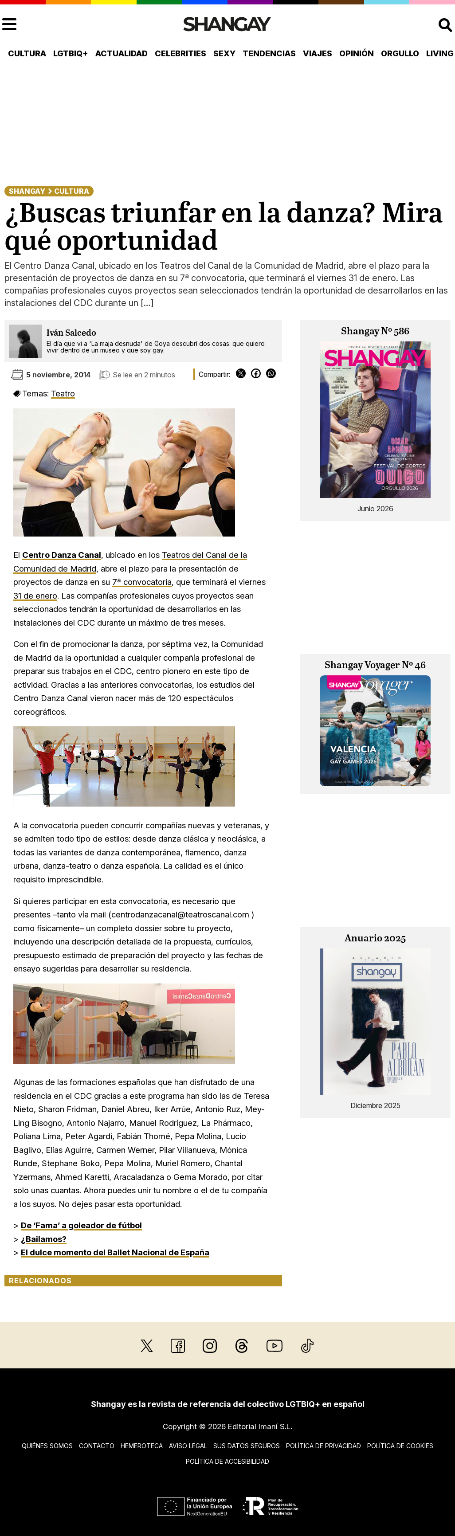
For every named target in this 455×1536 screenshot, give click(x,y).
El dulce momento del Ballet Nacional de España (115, 1252)
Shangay (27, 191)
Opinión (356, 53)
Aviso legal (188, 1446)
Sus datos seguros (246, 1446)
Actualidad (121, 53)
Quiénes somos (47, 1446)
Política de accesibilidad (227, 1461)
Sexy (224, 53)
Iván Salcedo (71, 333)
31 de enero (35, 595)
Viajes (317, 53)
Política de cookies (400, 1446)
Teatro (63, 393)
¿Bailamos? (44, 1239)
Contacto (96, 1446)
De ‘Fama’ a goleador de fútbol (81, 1225)
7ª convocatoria (142, 582)
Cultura (27, 53)
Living (440, 53)
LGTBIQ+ (70, 53)
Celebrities (180, 53)
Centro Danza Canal (61, 555)
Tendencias (269, 53)
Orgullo (400, 53)
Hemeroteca (142, 1446)
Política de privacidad (323, 1446)
